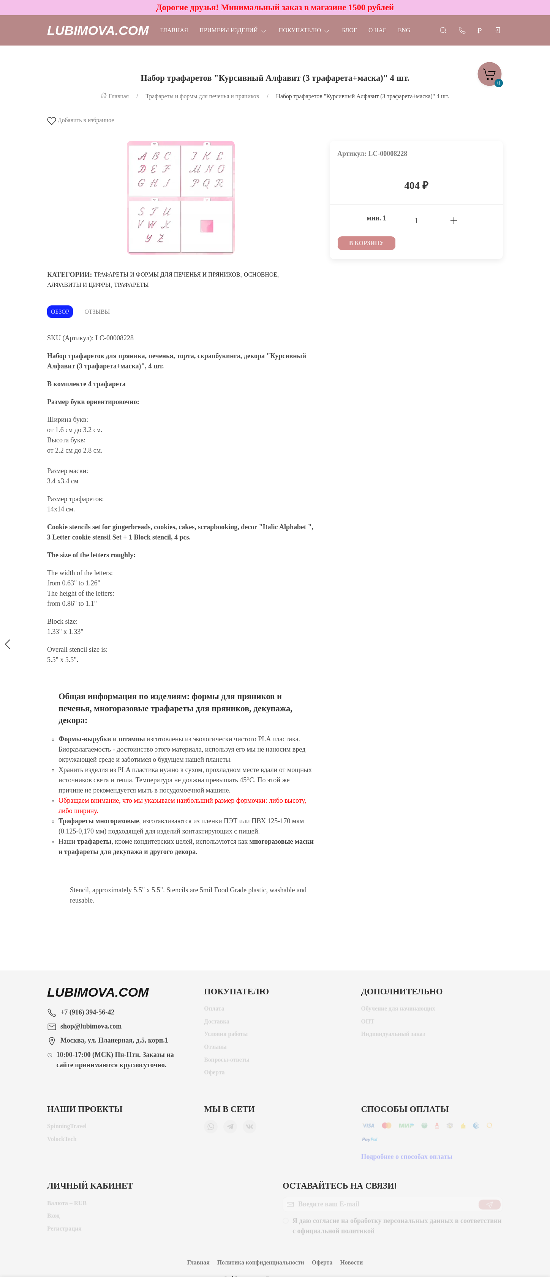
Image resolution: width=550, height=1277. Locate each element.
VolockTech (62, 1142)
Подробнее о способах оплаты (407, 1159)
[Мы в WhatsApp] (211, 1129)
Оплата (214, 1011)
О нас (377, 30)
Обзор (60, 311)
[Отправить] (489, 1207)
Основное (260, 274)
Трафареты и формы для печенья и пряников (167, 274)
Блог (349, 30)
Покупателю (304, 30)
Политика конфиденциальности (260, 1262)
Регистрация (64, 1231)
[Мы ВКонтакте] (249, 1129)
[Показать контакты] (462, 30)
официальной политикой (336, 1234)
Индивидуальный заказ (393, 1036)
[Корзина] (489, 71)
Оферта (214, 1075)
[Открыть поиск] (443, 30)
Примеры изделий (233, 30)
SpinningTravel (67, 1129)
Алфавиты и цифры (79, 285)
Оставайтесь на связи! (340, 1186)
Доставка (216, 1024)
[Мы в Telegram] (230, 1129)
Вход (53, 1218)
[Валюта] (480, 30)
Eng (404, 30)
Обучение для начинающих (399, 1011)
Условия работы (226, 1036)
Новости (351, 1262)
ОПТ (368, 1024)
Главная (174, 30)
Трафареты (131, 285)
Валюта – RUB (67, 1206)
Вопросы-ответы (227, 1062)
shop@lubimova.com (91, 1026)
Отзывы (97, 311)
